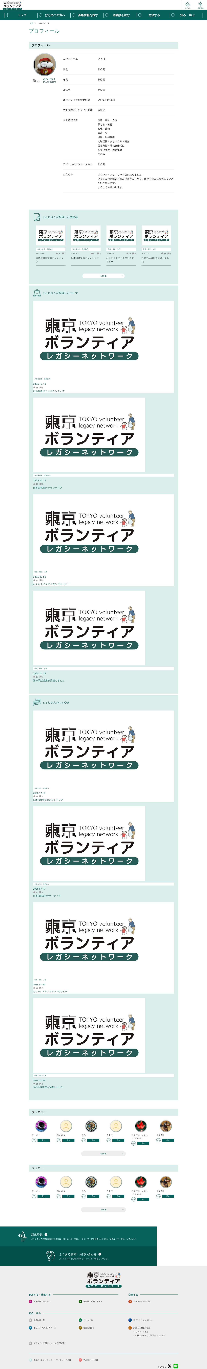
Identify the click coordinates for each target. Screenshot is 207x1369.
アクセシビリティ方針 (94, 1360)
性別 (65, 69)
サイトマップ (41, 1360)
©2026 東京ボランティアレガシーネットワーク (103, 1366)
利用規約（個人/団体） (117, 1360)
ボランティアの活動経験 (76, 100)
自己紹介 (68, 174)
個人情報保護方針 (74, 1360)
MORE (103, 276)
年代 (65, 79)
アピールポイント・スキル (78, 164)
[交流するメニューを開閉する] (153, 15)
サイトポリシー (57, 1360)
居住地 (67, 89)
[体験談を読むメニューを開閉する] (120, 15)
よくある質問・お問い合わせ (159, 1360)
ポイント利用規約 (137, 1360)
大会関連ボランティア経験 (78, 110)
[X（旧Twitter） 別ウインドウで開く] (169, 1352)
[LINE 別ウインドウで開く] (176, 1352)
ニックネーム (70, 58)
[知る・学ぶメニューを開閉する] (186, 15)
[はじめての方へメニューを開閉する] (53, 15)
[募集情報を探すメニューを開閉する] (86, 15)
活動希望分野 (70, 120)
